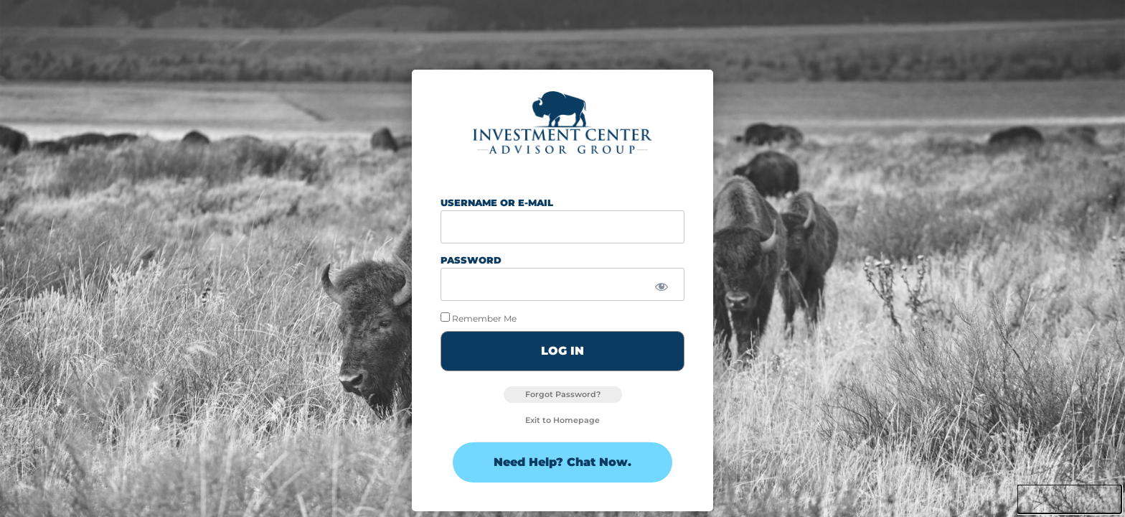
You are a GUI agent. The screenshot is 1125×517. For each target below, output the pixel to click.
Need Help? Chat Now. (562, 462)
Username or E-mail (497, 202)
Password (471, 260)
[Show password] (661, 288)
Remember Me (479, 317)
